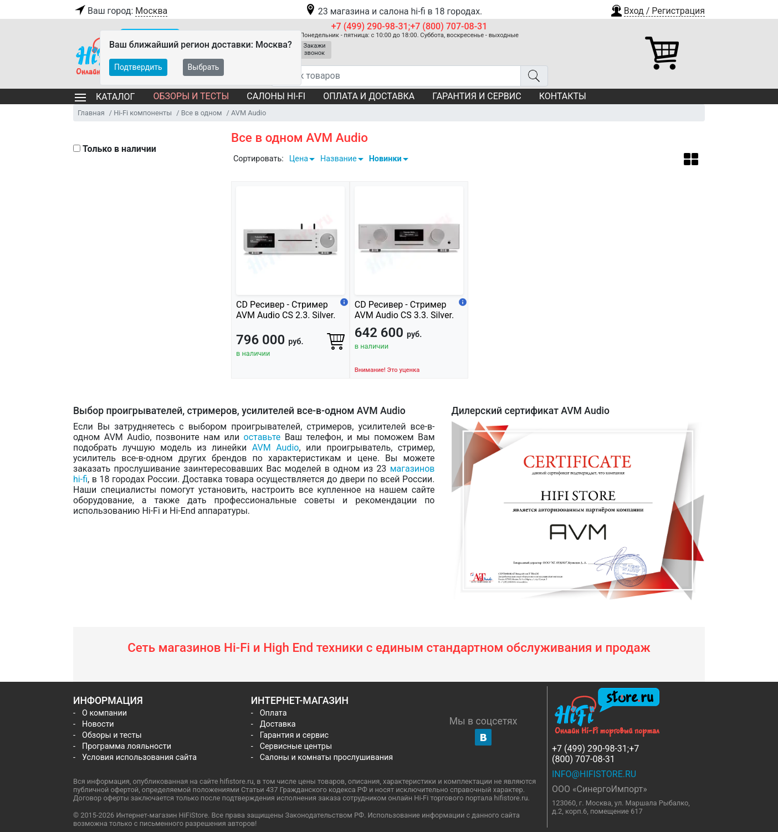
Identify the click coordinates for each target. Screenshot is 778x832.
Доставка (278, 724)
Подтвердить (138, 67)
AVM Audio (275, 447)
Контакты (562, 96)
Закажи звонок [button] (315, 49)
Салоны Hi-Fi (276, 96)
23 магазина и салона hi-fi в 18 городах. (393, 11)
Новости (98, 724)
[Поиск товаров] (396, 75)
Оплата (273, 713)
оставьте (262, 437)
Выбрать (203, 67)
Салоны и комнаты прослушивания (326, 757)
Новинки (385, 159)
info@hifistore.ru (594, 774)
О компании (104, 713)
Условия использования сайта (139, 757)
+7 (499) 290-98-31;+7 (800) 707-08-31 (409, 26)
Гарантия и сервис (476, 96)
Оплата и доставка (368, 96)
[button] (657, 9)
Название (338, 159)
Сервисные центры (296, 746)
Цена (298, 159)
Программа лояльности (126, 746)
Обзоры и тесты (191, 96)
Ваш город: (120, 11)
